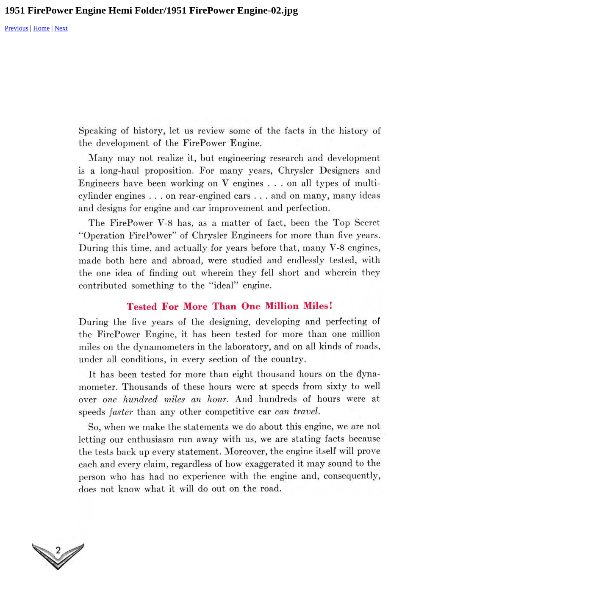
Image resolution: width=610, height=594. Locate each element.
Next (61, 28)
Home (41, 28)
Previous (16, 28)
